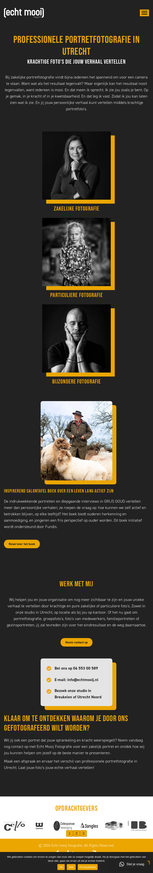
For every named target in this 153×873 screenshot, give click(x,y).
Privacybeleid (88, 867)
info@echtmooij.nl (82, 679)
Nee (71, 867)
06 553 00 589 (85, 668)
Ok (61, 867)
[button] (132, 864)
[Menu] (144, 13)
